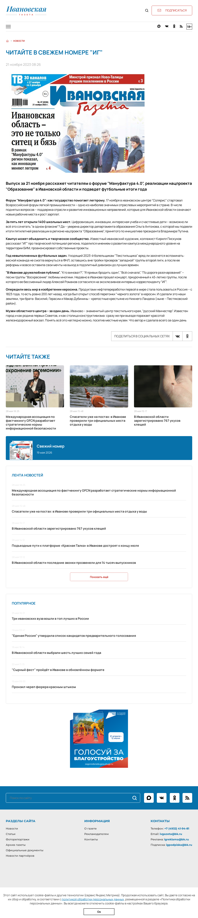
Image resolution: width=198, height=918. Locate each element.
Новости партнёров (20, 855)
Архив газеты (16, 845)
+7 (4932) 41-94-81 (176, 828)
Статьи (10, 834)
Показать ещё (99, 577)
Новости (19, 41)
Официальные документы (24, 850)
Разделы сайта (20, 821)
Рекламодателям (96, 834)
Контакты (91, 839)
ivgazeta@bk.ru (171, 834)
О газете (90, 828)
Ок (99, 912)
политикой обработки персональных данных (93, 899)
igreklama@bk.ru (176, 839)
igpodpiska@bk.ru (179, 845)
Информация (97, 821)
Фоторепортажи (17, 839)
